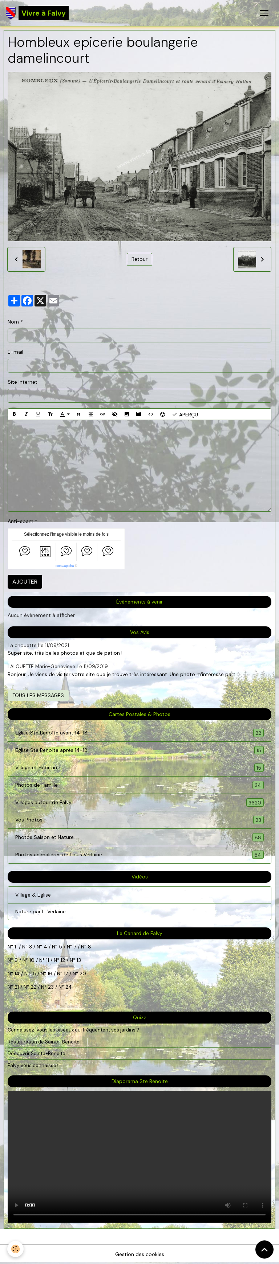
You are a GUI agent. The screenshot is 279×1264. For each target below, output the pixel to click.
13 (79, 960)
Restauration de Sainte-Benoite (44, 1042)
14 (17, 973)
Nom (13, 321)
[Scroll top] (264, 1249)
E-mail (15, 352)
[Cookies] (15, 1249)
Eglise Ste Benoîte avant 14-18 (139, 733)
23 (51, 987)
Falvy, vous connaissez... (35, 1065)
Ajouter (24, 581)
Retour (139, 259)
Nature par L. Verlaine (40, 911)
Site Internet (22, 382)
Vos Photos (139, 820)
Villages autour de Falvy (139, 802)
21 (17, 987)
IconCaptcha (65, 566)
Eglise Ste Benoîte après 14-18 (139, 750)
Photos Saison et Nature (139, 837)
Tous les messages (38, 695)
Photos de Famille (139, 785)
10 (31, 960)
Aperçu (185, 414)
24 (68, 987)
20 (82, 973)
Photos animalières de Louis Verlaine (139, 855)
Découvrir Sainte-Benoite (36, 1053)
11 (47, 960)
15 (33, 973)
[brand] (37, 13)
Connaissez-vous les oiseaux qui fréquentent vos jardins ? (73, 1030)
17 (66, 973)
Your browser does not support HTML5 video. (139, 1157)
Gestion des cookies (139, 1254)
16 (50, 973)
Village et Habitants (139, 767)
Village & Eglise (33, 895)
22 (32, 987)
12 (63, 960)
